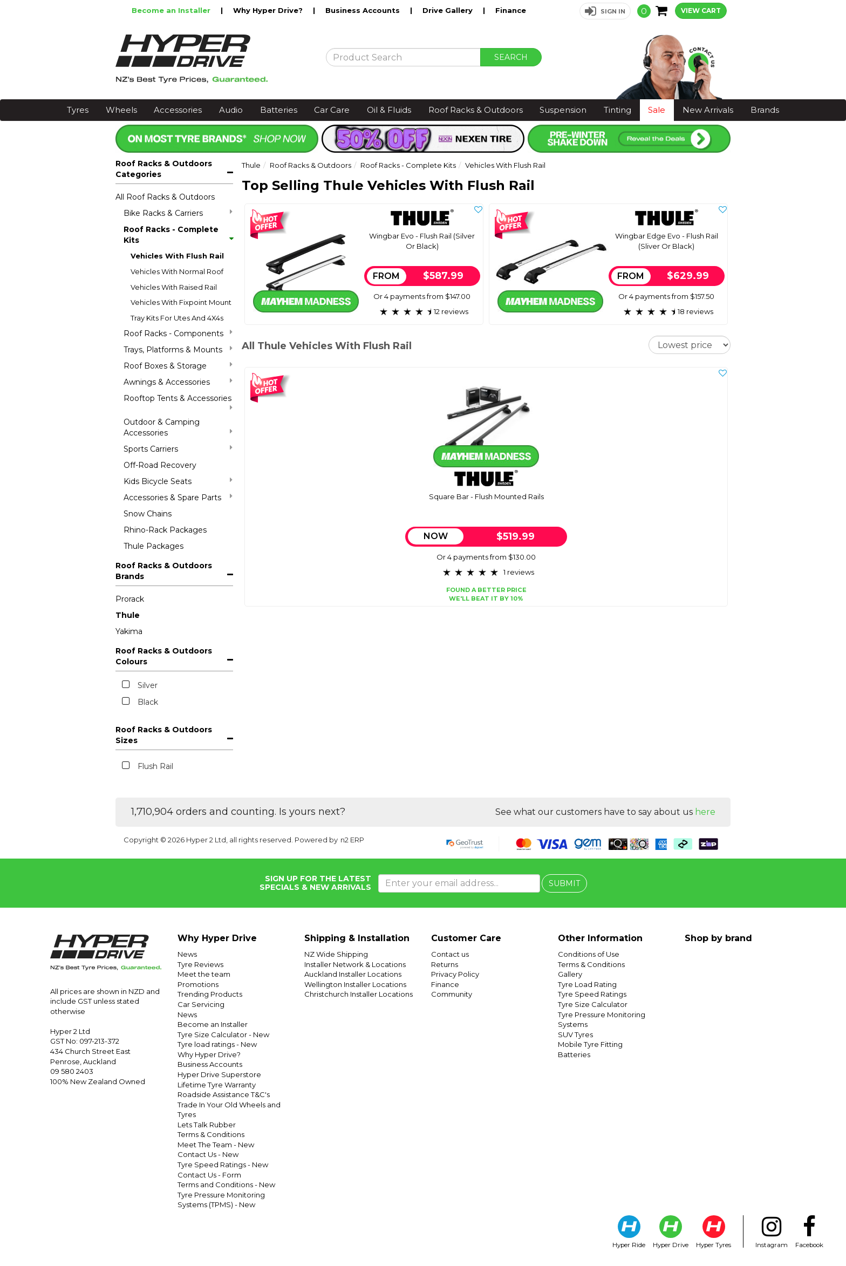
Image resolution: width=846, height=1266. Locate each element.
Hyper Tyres (713, 1232)
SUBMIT (564, 883)
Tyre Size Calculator (592, 1004)
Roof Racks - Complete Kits (178, 234)
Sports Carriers (178, 449)
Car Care (332, 110)
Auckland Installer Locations (352, 974)
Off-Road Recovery (160, 465)
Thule (127, 615)
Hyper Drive (670, 1232)
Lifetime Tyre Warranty (217, 1084)
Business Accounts (363, 10)
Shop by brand (718, 938)
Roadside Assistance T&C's (224, 1094)
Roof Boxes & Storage (178, 365)
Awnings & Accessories (178, 382)
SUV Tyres (575, 1034)
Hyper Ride (628, 1232)
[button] (605, 11)
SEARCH (511, 57)
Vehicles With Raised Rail (174, 287)
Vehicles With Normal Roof (177, 271)
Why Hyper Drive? (269, 10)
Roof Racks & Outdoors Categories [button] (163, 169)
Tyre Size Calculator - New (223, 1034)
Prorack (129, 599)
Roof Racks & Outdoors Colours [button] (163, 656)
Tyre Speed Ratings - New (223, 1164)
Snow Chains (148, 514)
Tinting (617, 110)
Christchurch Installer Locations (358, 994)
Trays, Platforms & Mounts (178, 349)
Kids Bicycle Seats (178, 481)
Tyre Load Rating (587, 984)
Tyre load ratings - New (217, 1044)
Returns (444, 964)
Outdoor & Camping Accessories (178, 427)
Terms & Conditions (211, 1134)
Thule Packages (153, 546)
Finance (510, 10)
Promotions (198, 984)
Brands (765, 110)
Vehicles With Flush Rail (177, 255)
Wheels (121, 110)
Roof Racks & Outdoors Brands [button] (163, 571)
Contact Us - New (208, 1154)
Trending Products (210, 994)
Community (451, 994)
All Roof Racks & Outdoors (165, 197)
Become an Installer (172, 10)
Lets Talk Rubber (207, 1124)
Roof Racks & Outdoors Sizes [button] (163, 735)
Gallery (570, 974)
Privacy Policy (455, 974)
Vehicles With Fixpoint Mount (181, 302)
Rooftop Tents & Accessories (178, 402)
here (705, 812)
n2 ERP (352, 839)
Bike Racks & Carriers (178, 213)
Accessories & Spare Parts (178, 497)
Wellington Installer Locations (355, 984)
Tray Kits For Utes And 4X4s (177, 318)
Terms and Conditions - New (226, 1184)
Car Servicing (201, 1004)
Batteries (278, 110)
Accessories (178, 110)
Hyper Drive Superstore (219, 1074)
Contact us (450, 954)
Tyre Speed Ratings (592, 994)
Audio (231, 110)
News (187, 954)
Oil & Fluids (389, 110)
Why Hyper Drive (217, 938)
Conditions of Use (588, 954)
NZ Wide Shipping (336, 954)
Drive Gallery (448, 10)
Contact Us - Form (209, 1174)
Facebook (809, 1232)
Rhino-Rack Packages (165, 530)
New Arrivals (708, 110)
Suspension (563, 110)
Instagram (771, 1232)
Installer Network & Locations (355, 964)
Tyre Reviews (200, 964)
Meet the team (204, 974)
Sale (656, 110)
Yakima (128, 631)
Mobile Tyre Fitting (590, 1044)
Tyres (77, 110)
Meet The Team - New (216, 1144)
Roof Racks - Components (178, 333)
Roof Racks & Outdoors (475, 110)
